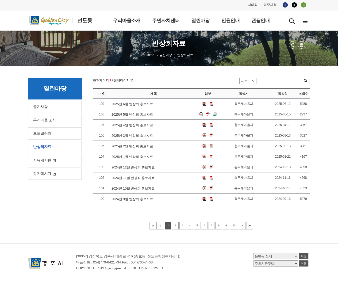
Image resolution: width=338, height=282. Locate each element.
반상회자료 (185, 55)
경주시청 (270, 5)
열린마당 (165, 55)
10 (234, 225)
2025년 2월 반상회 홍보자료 (133, 146)
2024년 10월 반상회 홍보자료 (134, 188)
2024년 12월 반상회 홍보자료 (134, 167)
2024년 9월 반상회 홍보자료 (133, 199)
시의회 (252, 5)
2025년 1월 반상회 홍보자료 (133, 157)
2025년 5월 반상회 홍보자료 (133, 114)
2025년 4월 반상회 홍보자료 (133, 125)
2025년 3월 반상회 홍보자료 (133, 135)
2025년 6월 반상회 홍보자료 (133, 104)
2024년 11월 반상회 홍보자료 (134, 178)
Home (150, 55)
